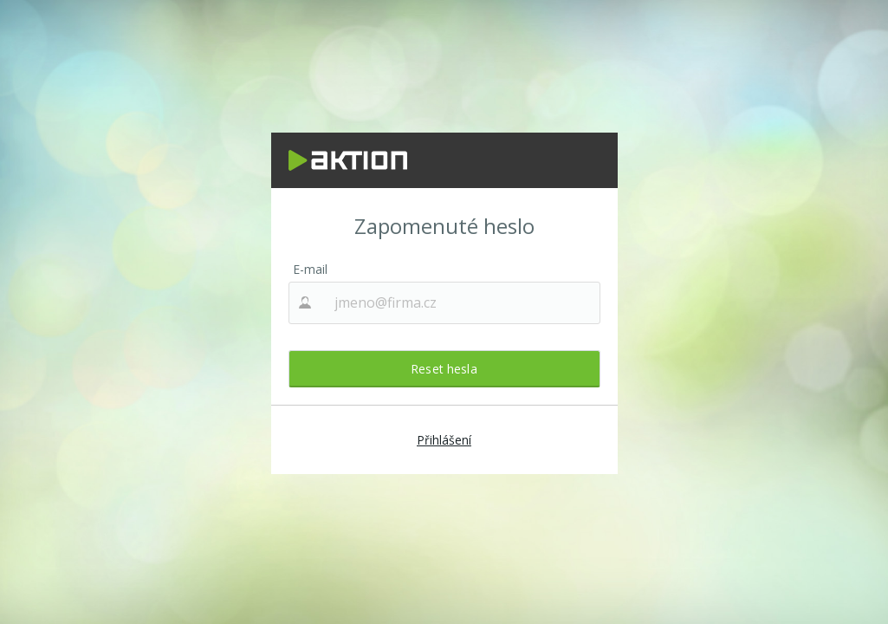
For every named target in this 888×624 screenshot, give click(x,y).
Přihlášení (444, 440)
